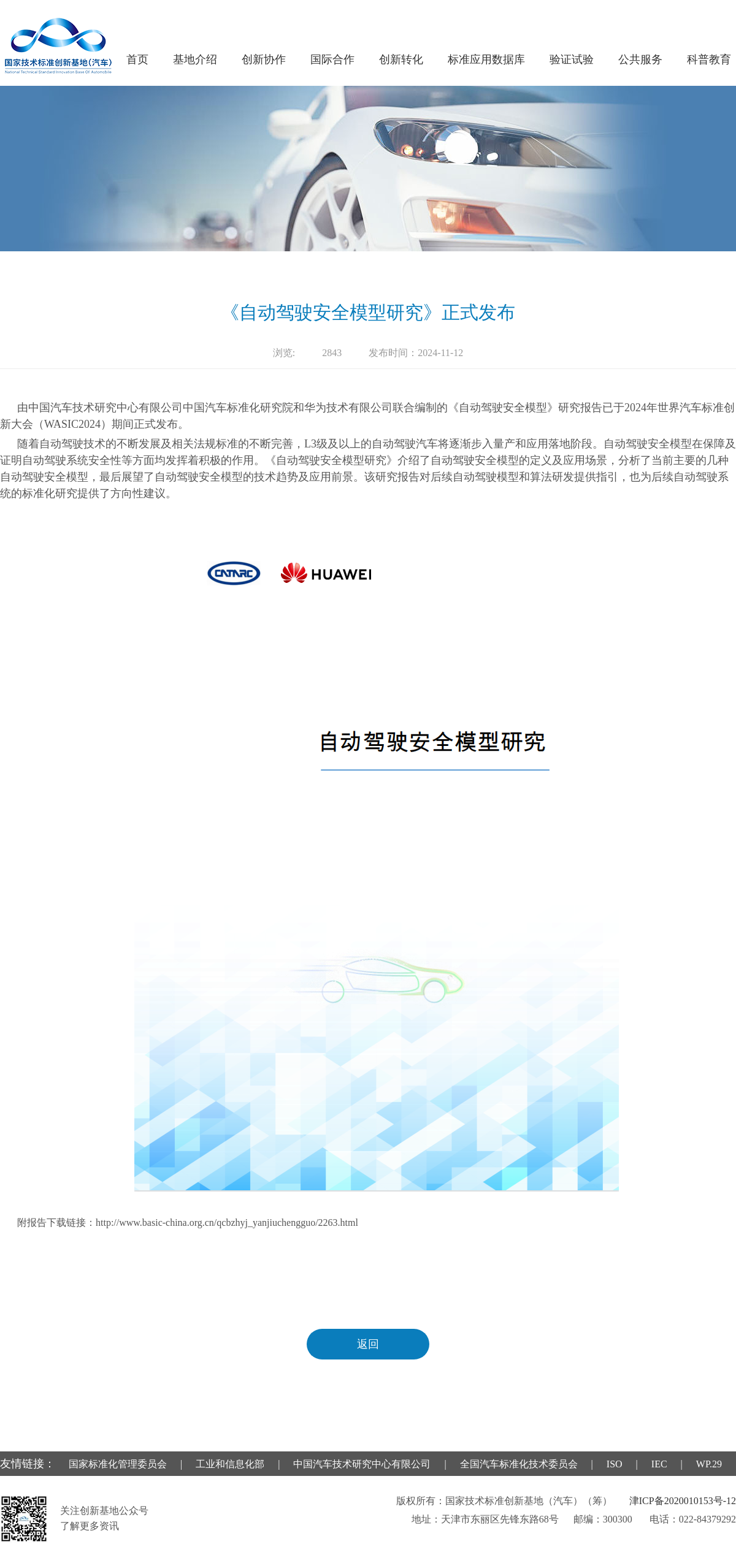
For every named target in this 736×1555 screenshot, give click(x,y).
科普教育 (709, 59)
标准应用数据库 (486, 59)
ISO (615, 1464)
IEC (659, 1464)
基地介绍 (195, 59)
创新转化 (401, 59)
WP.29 (709, 1464)
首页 (137, 59)
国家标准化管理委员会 (118, 1464)
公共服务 (640, 59)
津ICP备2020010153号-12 (682, 1501)
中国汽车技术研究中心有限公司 (362, 1464)
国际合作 (332, 59)
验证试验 (572, 59)
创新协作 (264, 59)
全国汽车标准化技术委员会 (519, 1464)
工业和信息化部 (230, 1464)
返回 (368, 1344)
